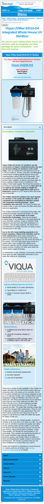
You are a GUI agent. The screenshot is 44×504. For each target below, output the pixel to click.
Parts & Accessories (25, 493)
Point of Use (25, 489)
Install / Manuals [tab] (22, 476)
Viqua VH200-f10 (22, 65)
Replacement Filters (19, 491)
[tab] (22, 484)
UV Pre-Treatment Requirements (18, 449)
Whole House (15, 489)
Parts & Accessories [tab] (22, 460)
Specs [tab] (22, 455)
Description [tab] (22, 127)
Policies (24, 495)
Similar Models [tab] (22, 464)
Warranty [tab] (22, 481)
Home (8, 489)
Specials (17, 495)
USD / (6, 10)
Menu (22, 14)
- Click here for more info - (22, 77)
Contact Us (32, 495)
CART (38, 10)
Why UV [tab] (22, 468)
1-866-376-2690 (25, 10)
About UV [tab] (22, 472)
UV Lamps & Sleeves (11, 493)
